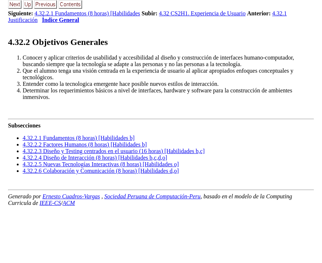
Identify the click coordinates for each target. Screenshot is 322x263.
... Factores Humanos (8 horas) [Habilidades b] (85, 144)
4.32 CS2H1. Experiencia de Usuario (202, 13)
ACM (68, 203)
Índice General (60, 20)
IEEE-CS (50, 203)
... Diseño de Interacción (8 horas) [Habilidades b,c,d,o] (95, 158)
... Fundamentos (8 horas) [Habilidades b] (79, 138)
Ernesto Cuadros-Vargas (71, 196)
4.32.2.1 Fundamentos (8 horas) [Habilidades (87, 13)
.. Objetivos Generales (58, 42)
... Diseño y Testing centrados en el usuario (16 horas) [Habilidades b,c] (113, 151)
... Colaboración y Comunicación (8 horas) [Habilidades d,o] (101, 171)
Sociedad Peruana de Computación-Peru (152, 196)
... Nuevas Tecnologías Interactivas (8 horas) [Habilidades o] (101, 164)
